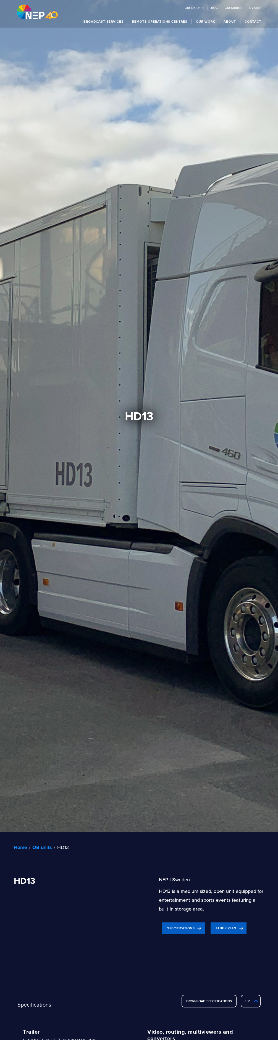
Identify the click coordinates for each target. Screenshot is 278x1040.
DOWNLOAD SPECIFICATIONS (209, 1001)
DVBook (255, 8)
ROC (214, 8)
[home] (37, 11)
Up (247, 1001)
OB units (42, 847)
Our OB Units (194, 8)
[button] (103, 21)
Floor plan (226, 928)
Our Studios (233, 8)
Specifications (181, 928)
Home (20, 847)
